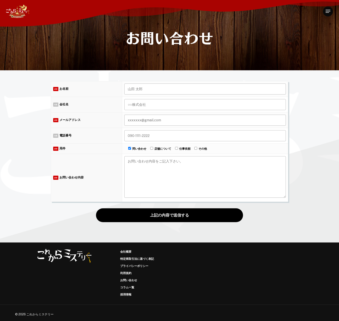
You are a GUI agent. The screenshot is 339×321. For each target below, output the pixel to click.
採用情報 (125, 294)
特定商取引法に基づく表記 (137, 258)
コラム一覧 (127, 287)
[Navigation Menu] (328, 11)
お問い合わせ (128, 280)
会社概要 (125, 251)
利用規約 (125, 273)
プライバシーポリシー (134, 266)
